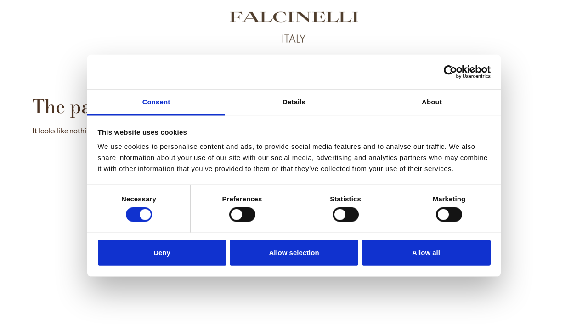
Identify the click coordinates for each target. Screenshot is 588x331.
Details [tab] (294, 102)
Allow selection (294, 252)
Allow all (426, 252)
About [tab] (432, 102)
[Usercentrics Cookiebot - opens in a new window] (450, 72)
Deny (161, 252)
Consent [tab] (156, 102)
